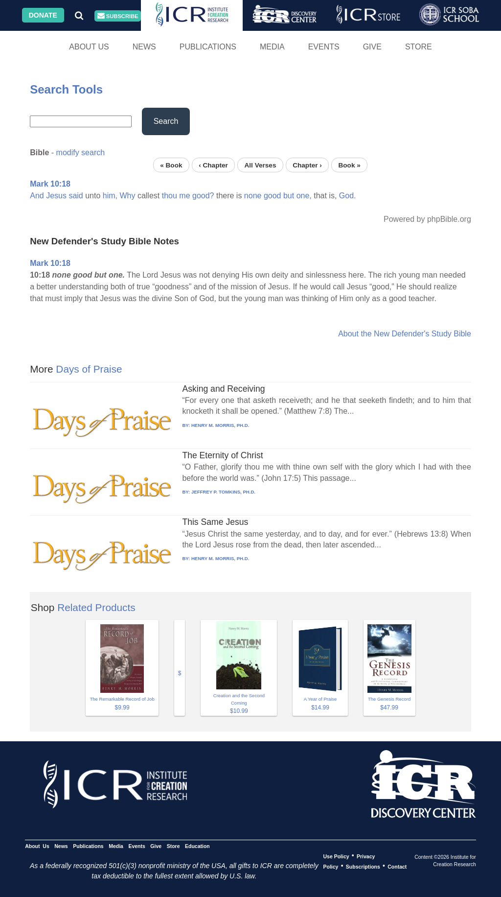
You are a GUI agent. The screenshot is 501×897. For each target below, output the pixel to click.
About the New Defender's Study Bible (404, 334)
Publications (208, 47)
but (288, 195)
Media (272, 47)
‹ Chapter (213, 164)
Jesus (56, 195)
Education (197, 846)
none (253, 195)
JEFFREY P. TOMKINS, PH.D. (223, 492)
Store (418, 47)
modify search (80, 152)
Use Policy (336, 856)
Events (324, 47)
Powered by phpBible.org (427, 219)
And (37, 195)
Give (372, 47)
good (272, 195)
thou (169, 195)
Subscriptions (363, 866)
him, (110, 195)
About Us (89, 47)
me (184, 195)
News (144, 47)
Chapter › (307, 164)
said (75, 195)
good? (203, 195)
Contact (397, 866)
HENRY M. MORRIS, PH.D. (220, 425)
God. (347, 195)
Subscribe (117, 16)
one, (304, 195)
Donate (43, 15)
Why (127, 195)
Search (166, 121)
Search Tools (66, 89)
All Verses (260, 164)
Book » (349, 164)
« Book (171, 164)
